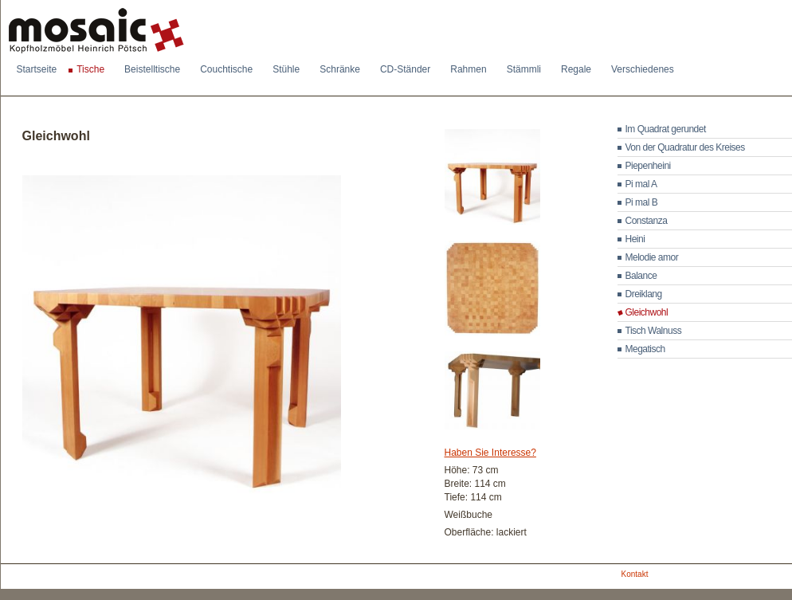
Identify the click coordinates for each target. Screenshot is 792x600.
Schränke (340, 69)
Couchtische (226, 69)
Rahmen (468, 69)
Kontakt (635, 574)
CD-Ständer (405, 69)
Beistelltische (152, 69)
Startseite (37, 69)
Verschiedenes (642, 69)
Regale (576, 69)
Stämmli (524, 69)
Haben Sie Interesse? (490, 452)
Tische (90, 69)
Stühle (286, 69)
